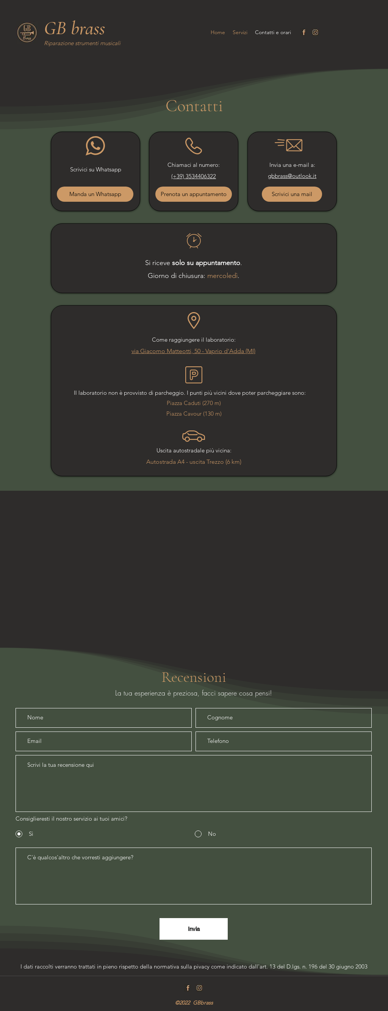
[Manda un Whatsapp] (95, 194)
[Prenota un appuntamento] (193, 194)
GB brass (74, 28)
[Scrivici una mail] (292, 194)
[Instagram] (315, 32)
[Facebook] (304, 32)
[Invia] (194, 929)
